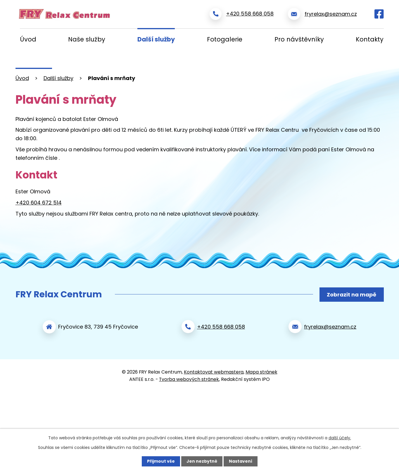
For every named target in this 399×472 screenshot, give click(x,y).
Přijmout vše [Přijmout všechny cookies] (161, 461)
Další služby (156, 39)
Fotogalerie (224, 39)
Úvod (28, 39)
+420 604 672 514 (38, 202)
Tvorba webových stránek (189, 378)
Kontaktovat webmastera (213, 371)
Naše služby (86, 39)
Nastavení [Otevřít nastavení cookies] (240, 461)
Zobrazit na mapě (351, 294)
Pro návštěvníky (299, 39)
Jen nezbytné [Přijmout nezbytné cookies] (201, 461)
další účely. (340, 438)
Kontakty (370, 39)
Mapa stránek (261, 371)
